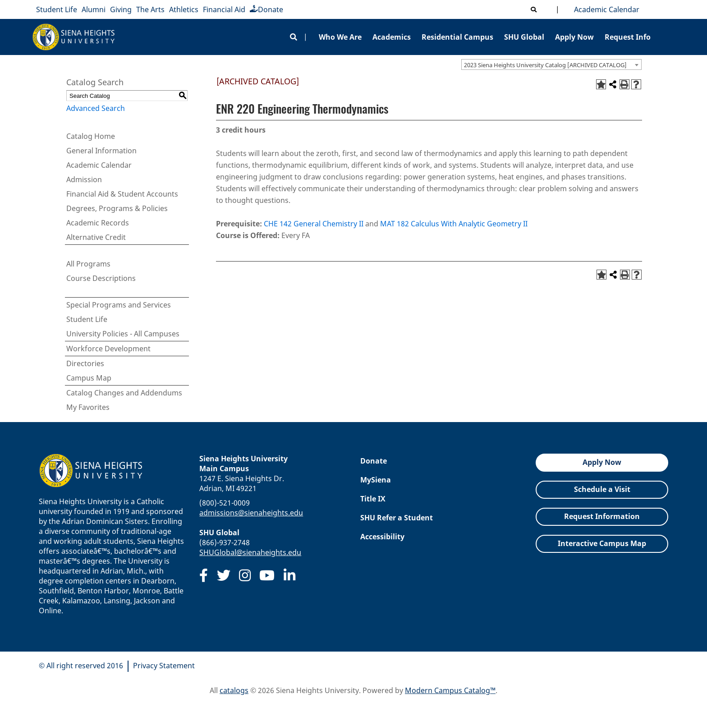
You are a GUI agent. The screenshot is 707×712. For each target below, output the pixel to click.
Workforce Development (108, 349)
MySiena (375, 480)
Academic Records (97, 223)
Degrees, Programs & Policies (117, 208)
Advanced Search (95, 108)
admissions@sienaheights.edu (251, 513)
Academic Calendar (604, 9)
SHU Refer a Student (396, 518)
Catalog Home (90, 136)
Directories (85, 363)
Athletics (183, 9)
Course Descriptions (101, 278)
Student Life (56, 9)
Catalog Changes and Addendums (124, 393)
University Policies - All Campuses (122, 334)
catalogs (234, 690)
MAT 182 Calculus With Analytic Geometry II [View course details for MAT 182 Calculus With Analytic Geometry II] (454, 224)
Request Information (602, 516)
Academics (391, 37)
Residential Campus (457, 37)
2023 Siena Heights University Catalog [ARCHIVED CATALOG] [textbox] (545, 65)
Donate (266, 9)
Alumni (94, 9)
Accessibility (382, 537)
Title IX (373, 499)
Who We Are (340, 37)
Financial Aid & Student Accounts (122, 194)
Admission (84, 179)
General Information (101, 151)
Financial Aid (224, 9)
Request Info (628, 37)
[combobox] (551, 64)
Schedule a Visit (602, 489)
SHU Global (524, 37)
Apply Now (574, 37)
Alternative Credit (96, 237)
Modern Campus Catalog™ (450, 690)
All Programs (88, 264)
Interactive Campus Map (602, 543)
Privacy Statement (164, 666)
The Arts (150, 9)
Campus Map (88, 378)
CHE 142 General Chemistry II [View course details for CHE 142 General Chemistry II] (313, 224)
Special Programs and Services (118, 305)
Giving (121, 9)
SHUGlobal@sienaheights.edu (250, 552)
